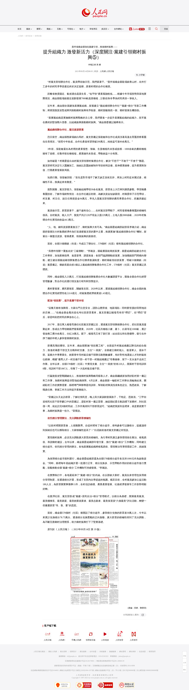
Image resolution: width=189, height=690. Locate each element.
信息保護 (142, 651)
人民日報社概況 (39, 651)
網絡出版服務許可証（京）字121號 (108, 670)
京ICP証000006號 (128, 670)
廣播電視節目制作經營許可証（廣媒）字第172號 (72, 666)
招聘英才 (73, 651)
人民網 (20, 36)
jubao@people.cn (124, 656)
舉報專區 (93, 29)
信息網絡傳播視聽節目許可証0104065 (45, 670)
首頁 (19, 29)
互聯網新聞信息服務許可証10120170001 (79, 661)
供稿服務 (102, 651)
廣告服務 (83, 651)
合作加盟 (93, 651)
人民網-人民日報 (107, 71)
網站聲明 (122, 651)
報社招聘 (63, 651)
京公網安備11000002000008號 (147, 670)
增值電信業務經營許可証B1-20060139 (110, 661)
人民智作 (133, 635)
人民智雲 (119, 635)
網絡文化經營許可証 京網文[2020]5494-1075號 (77, 670)
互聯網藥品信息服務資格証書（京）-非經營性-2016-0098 (114, 666)
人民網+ (62, 635)
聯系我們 (152, 651)
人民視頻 (105, 635)
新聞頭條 (38, 36)
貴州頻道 (28, 36)
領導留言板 (90, 635)
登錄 (166, 29)
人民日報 (47, 635)
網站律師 (132, 651)
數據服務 (112, 651)
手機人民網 (76, 635)
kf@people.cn (72, 656)
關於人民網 (52, 651)
